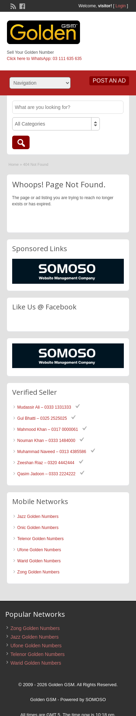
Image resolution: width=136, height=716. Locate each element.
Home (14, 164)
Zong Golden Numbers (38, 572)
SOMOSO (96, 699)
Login (120, 5)
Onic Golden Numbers (38, 527)
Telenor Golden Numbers (40, 538)
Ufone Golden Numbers (39, 549)
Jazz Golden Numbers (38, 516)
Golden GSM (43, 699)
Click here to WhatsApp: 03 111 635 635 (44, 58)
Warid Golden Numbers (39, 561)
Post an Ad (109, 81)
